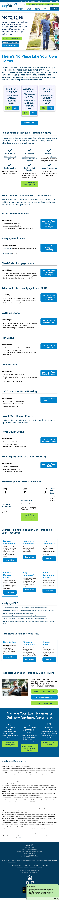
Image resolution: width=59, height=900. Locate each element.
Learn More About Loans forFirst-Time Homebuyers (49, 226)
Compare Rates (29, 125)
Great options (7, 251)
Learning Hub (46, 11)
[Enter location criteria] (44, 4)
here (20, 839)
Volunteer (20, 869)
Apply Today (8, 110)
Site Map (40, 869)
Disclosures (44, 867)
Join (57, 6)
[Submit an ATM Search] (48, 4)
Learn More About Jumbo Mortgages (49, 375)
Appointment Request (10, 48)
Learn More (15, 110)
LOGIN (54, 11)
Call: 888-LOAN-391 (44, 705)
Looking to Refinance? (10, 44)
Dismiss (56, 898)
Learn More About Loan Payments (10, 746)
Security (51, 1)
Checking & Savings (20, 11)
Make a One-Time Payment (49, 746)
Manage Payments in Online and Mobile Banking (29, 750)
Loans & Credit (29, 11)
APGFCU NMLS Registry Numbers (29, 859)
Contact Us (26, 1)
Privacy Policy (46, 894)
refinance (53, 159)
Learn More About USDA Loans (49, 402)
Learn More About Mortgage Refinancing (49, 250)
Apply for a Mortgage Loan (12, 41)
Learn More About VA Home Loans (49, 324)
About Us (40, 1)
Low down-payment (28, 159)
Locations (33, 1)
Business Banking (37, 11)
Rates (57, 1)
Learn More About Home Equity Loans (49, 442)
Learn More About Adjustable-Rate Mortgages (49, 300)
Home (20, 1)
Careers (45, 1)
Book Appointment (49, 6)
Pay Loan (28, 6)
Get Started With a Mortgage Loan (30, 186)
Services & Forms (16, 867)
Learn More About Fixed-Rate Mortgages (49, 275)
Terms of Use (35, 867)
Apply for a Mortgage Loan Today (29, 519)
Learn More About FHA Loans (49, 348)
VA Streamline (7, 255)
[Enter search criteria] (54, 4)
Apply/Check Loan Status (38, 6)
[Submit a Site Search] (57, 4)
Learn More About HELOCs (49, 467)
